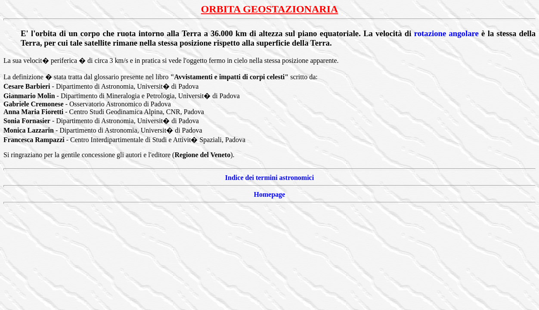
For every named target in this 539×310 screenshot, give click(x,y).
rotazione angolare (446, 33)
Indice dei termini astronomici (269, 177)
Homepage (269, 194)
